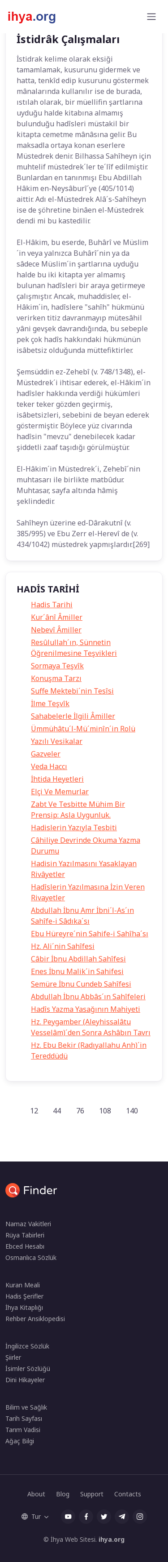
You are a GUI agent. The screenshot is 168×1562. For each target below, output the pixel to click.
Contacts (127, 1494)
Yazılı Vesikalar (56, 741)
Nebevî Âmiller (56, 630)
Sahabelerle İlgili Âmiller (73, 716)
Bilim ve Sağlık (26, 1407)
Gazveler (45, 754)
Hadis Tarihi (52, 605)
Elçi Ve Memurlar (60, 792)
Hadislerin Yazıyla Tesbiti (74, 827)
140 (132, 1111)
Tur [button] (31, 1516)
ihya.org (112, 1539)
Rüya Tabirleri (24, 1235)
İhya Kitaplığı (24, 1307)
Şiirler (13, 1357)
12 (34, 1111)
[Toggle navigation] (151, 16)
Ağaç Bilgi (19, 1441)
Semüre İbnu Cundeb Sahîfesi (81, 984)
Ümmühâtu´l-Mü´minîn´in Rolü (83, 729)
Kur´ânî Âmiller (56, 617)
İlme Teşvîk (50, 703)
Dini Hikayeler (25, 1379)
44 (57, 1111)
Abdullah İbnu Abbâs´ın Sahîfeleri (88, 996)
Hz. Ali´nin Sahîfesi (63, 946)
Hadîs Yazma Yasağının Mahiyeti (85, 1009)
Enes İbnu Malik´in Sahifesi (77, 971)
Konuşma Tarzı (56, 678)
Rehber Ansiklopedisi (35, 1318)
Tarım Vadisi (22, 1429)
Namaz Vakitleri (28, 1223)
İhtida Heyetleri (57, 779)
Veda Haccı (49, 766)
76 (80, 1111)
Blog (62, 1494)
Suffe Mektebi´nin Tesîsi (72, 691)
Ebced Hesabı (24, 1246)
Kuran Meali (22, 1285)
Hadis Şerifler (24, 1296)
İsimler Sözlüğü (27, 1368)
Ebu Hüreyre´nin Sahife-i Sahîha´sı (89, 934)
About (36, 1494)
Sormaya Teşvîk (57, 666)
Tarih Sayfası (23, 1418)
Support (91, 1494)
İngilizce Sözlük (27, 1346)
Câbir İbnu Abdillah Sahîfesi (78, 959)
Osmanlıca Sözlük (30, 1257)
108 (105, 1111)
